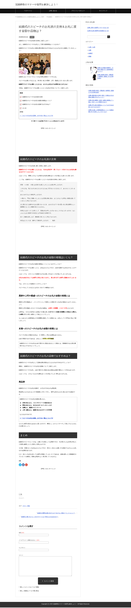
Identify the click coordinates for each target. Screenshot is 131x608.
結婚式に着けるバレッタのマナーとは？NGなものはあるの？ (39, 517)
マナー (25, 506)
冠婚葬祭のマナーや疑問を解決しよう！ (42, 4)
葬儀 (90, 57)
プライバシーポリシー (78, 11)
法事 (90, 50)
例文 (28, 506)
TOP (30, 17)
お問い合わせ (53, 11)
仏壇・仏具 (92, 47)
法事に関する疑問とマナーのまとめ (98, 28)
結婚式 (32, 37)
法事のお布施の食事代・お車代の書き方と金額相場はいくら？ (105, 70)
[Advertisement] (48, 140)
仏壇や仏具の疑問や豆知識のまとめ (98, 31)
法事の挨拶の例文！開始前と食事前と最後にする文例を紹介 (105, 76)
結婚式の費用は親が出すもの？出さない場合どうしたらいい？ (56, 513)
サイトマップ (103, 11)
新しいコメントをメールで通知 (29, 587)
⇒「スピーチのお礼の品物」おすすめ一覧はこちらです (36, 116)
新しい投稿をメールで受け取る (29, 591)
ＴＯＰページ (28, 11)
